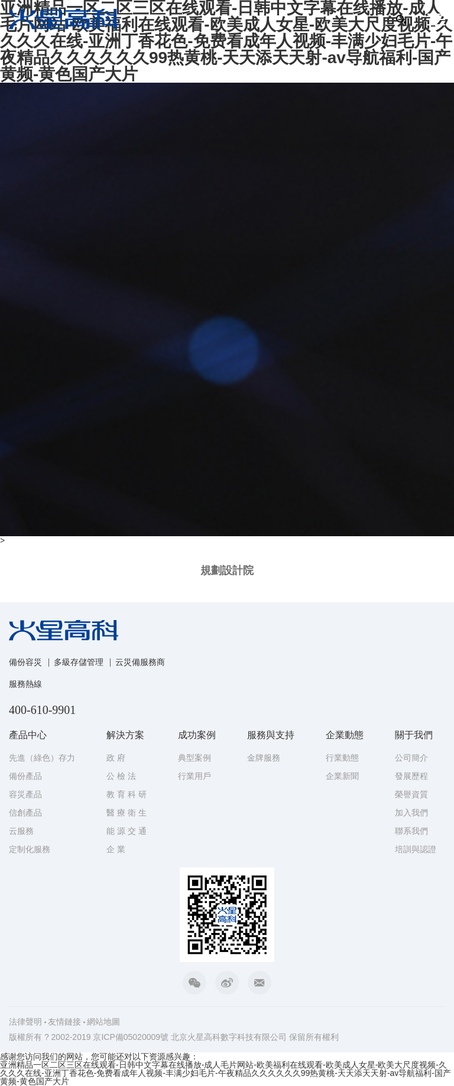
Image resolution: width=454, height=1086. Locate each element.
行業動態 (342, 757)
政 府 (115, 757)
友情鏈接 (64, 1021)
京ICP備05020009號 (130, 1037)
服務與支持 (270, 735)
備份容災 (25, 662)
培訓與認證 (415, 849)
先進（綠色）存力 (42, 757)
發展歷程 (411, 776)
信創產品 (25, 812)
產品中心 (28, 735)
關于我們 (414, 735)
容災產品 (25, 794)
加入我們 (411, 812)
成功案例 (197, 735)
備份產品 (25, 776)
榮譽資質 (411, 794)
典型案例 (194, 757)
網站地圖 (103, 1021)
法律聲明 (25, 1021)
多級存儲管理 (78, 662)
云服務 (21, 831)
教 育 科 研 (126, 794)
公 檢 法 (121, 776)
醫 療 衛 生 (126, 812)
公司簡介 (411, 757)
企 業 (115, 849)
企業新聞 (342, 776)
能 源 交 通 (126, 831)
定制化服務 (29, 849)
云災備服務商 (140, 662)
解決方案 (125, 735)
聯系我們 (411, 831)
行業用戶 (194, 776)
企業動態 (345, 735)
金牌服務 (263, 757)
